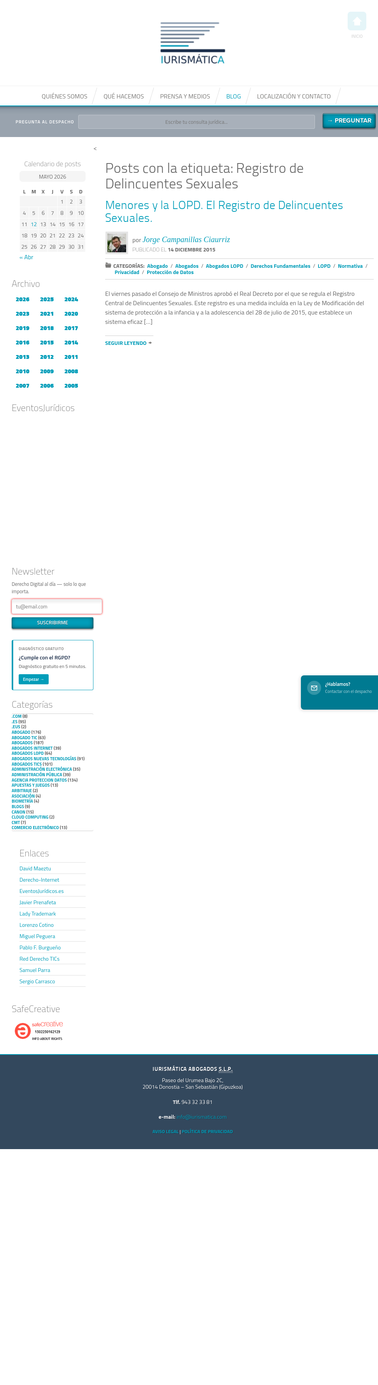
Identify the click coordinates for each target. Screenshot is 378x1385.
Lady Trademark (37, 913)
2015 (47, 342)
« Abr (26, 257)
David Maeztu (35, 868)
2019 (22, 327)
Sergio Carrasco (37, 981)
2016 (22, 342)
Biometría (22, 801)
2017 (71, 327)
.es (15, 722)
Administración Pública (37, 775)
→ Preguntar (349, 121)
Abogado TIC (24, 738)
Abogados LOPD (28, 753)
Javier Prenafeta (37, 902)
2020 (71, 313)
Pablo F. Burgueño (40, 947)
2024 (71, 299)
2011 (71, 356)
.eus (16, 727)
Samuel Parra (34, 970)
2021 (47, 313)
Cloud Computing (30, 817)
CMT (16, 822)
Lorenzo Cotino (36, 925)
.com (16, 716)
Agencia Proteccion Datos (39, 780)
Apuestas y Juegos (31, 785)
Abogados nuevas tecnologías (44, 759)
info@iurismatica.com (201, 1117)
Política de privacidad (207, 1131)
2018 (47, 327)
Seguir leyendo (125, 343)
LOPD (324, 266)
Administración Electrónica (42, 769)
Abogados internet (32, 748)
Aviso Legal (166, 1131)
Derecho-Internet (39, 879)
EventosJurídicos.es (41, 891)
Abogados (22, 743)
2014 (71, 342)
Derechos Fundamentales (281, 266)
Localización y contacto (294, 96)
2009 (47, 371)
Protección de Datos (170, 272)
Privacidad (127, 272)
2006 (47, 385)
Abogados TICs (27, 764)
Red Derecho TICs (39, 958)
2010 (22, 371)
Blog (233, 96)
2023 (22, 313)
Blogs (18, 806)
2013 (22, 356)
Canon (18, 812)
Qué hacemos (124, 96)
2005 (71, 385)
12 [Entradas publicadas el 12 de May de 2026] (34, 224)
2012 (47, 356)
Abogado (21, 732)
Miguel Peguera (37, 936)
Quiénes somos (64, 96)
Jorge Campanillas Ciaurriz (186, 239)
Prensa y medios (185, 96)
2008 (71, 371)
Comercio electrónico (35, 827)
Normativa (350, 266)
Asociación (23, 796)
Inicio (357, 25)
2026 (22, 299)
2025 (47, 299)
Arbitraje (22, 790)
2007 (22, 385)
